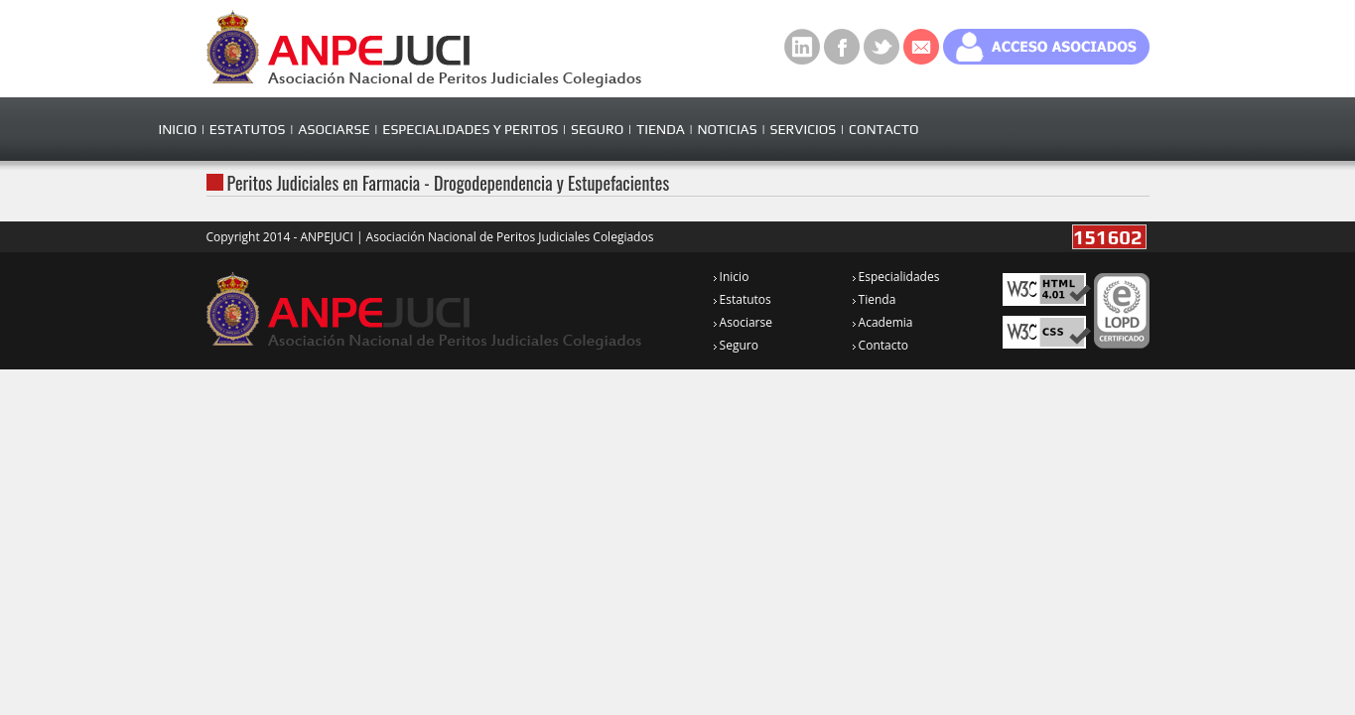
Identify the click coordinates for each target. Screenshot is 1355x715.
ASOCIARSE (333, 129)
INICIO (178, 129)
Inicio (731, 276)
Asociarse (743, 322)
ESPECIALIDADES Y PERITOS (470, 129)
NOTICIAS (726, 129)
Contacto (880, 345)
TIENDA (660, 129)
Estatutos (742, 299)
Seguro (736, 345)
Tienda (874, 299)
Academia (883, 322)
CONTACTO (883, 129)
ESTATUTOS (247, 129)
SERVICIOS (802, 129)
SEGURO (597, 129)
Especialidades (896, 276)
